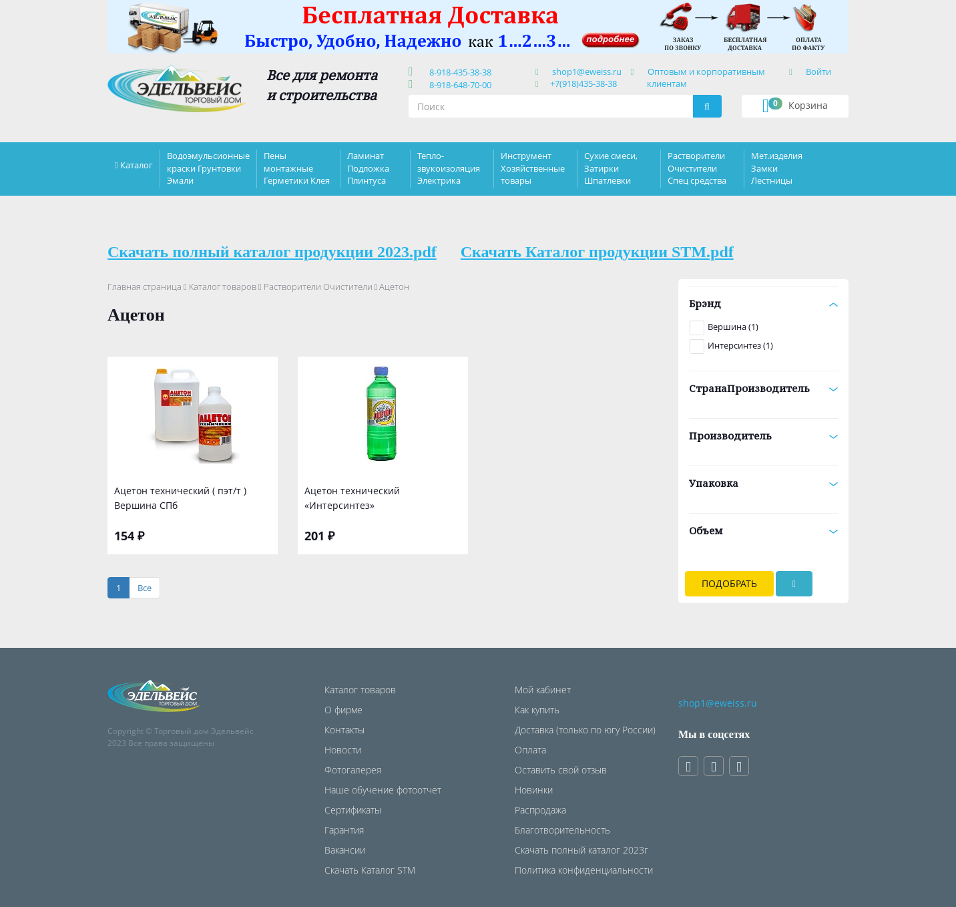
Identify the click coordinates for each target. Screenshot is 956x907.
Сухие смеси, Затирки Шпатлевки (611, 168)
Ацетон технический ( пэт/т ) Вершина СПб (180, 498)
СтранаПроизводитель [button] (763, 388)
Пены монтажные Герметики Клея (297, 168)
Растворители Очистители (318, 287)
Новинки (534, 789)
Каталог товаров (222, 287)
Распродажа (540, 809)
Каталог (136, 165)
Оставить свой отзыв (561, 769)
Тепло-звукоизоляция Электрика (448, 168)
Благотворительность (562, 830)
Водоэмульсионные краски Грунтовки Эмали (208, 168)
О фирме (343, 709)
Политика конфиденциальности (584, 870)
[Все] (144, 588)
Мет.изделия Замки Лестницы (776, 168)
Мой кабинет (543, 689)
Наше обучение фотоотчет (382, 789)
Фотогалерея (352, 769)
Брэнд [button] (763, 303)
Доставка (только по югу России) (585, 729)
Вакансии (344, 850)
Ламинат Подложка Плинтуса (368, 168)
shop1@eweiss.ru (587, 71)
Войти (818, 71)
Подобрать (729, 583)
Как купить (537, 709)
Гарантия (344, 830)
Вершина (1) (733, 327)
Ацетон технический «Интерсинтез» (352, 498)
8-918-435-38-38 (458, 72)
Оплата (530, 749)
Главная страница (144, 287)
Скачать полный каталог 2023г (581, 850)
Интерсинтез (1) (740, 345)
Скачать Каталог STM (369, 870)
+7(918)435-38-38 (583, 83)
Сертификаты (352, 809)
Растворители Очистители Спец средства (697, 168)
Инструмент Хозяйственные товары (533, 168)
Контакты (344, 729)
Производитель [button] (763, 435)
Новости (342, 749)
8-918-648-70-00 (458, 85)
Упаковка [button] (763, 483)
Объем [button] (763, 530)
